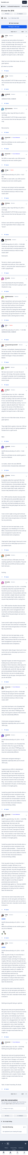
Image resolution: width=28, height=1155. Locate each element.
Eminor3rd (7, 137)
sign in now (8, 1103)
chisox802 (7, 555)
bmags (6, 170)
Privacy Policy (14, 1147)
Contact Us (21, 1147)
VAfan (5, 18)
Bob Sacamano (9, 108)
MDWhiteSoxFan (9, 296)
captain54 (7, 446)
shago (6, 76)
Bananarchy (8, 239)
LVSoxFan (7, 475)
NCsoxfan (7, 278)
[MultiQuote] (2, 71)
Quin (6, 325)
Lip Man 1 (7, 390)
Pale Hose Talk (15, 18)
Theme (7, 1147)
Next (23, 31)
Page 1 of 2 (14, 31)
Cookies (14, 1150)
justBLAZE (7, 94)
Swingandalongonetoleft (11, 344)
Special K (7, 367)
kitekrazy (7, 203)
